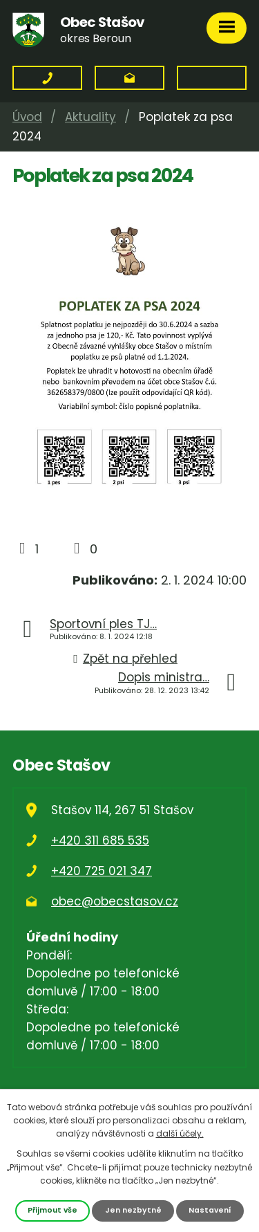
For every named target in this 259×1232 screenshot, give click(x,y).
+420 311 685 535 (100, 840)
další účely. (180, 1133)
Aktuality (90, 117)
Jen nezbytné (133, 1210)
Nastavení (210, 1210)
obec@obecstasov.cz (114, 901)
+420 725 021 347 (101, 871)
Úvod (27, 117)
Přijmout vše (52, 1210)
